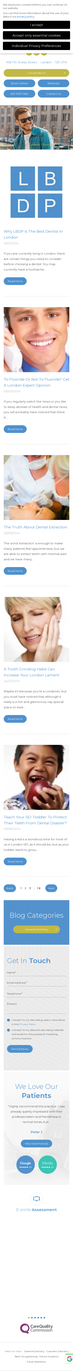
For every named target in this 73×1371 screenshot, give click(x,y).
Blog (21, 144)
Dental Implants (26, 1361)
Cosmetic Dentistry (24, 1356)
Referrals (54, 83)
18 (39, 888)
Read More (15, 281)
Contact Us (53, 93)
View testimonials (36, 1143)
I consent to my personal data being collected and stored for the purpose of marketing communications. (38, 1034)
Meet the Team (25, 1351)
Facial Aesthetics (46, 1361)
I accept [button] (36, 25)
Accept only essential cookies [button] (36, 35)
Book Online (19, 83)
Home (8, 144)
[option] (36, 1110)
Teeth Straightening (48, 1356)
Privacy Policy (27, 1024)
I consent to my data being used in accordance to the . (38, 1022)
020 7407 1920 (19, 93)
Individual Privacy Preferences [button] (36, 46)
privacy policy (25, 16)
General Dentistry (46, 1351)
